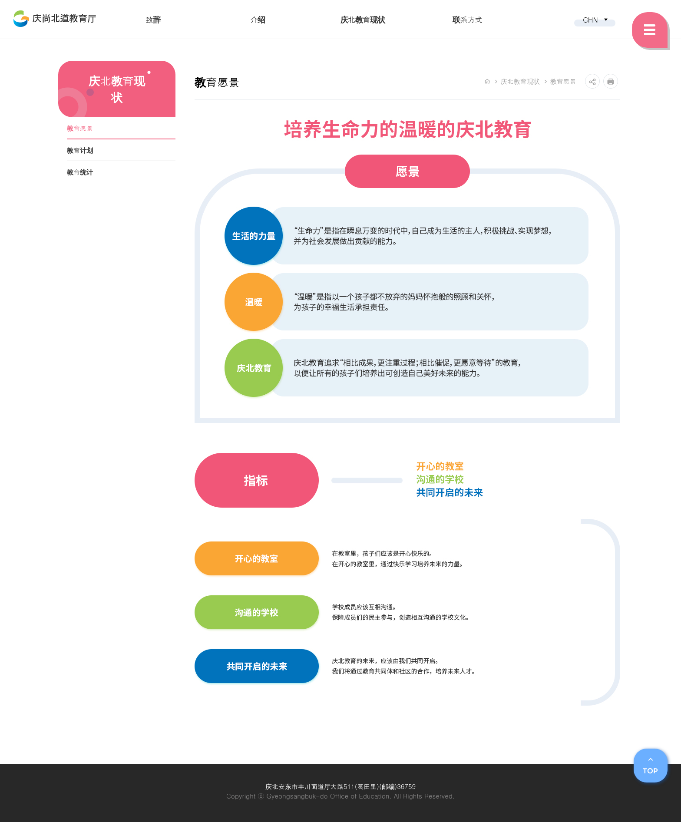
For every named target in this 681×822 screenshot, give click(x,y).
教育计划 (80, 150)
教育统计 (80, 171)
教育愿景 (80, 127)
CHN (596, 20)
